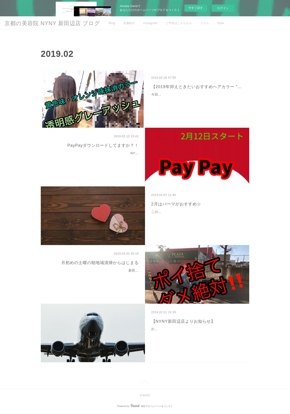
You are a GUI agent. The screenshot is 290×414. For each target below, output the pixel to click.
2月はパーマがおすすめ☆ (176, 204)
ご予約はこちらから (179, 23)
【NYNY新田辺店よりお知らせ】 (183, 321)
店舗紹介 (129, 23)
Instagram (150, 23)
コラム (204, 23)
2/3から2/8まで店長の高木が (173, 329)
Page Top (145, 382)
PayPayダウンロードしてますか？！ (103, 145)
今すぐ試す (195, 8)
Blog (112, 23)
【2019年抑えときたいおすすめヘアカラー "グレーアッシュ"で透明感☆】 (197, 86)
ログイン (223, 8)
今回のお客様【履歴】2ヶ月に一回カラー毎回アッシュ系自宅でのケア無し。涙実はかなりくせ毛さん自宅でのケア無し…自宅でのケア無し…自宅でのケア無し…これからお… (196, 100)
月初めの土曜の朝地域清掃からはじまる (100, 262)
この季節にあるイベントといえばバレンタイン (187, 212)
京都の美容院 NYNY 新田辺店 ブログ (52, 23)
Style (221, 23)
